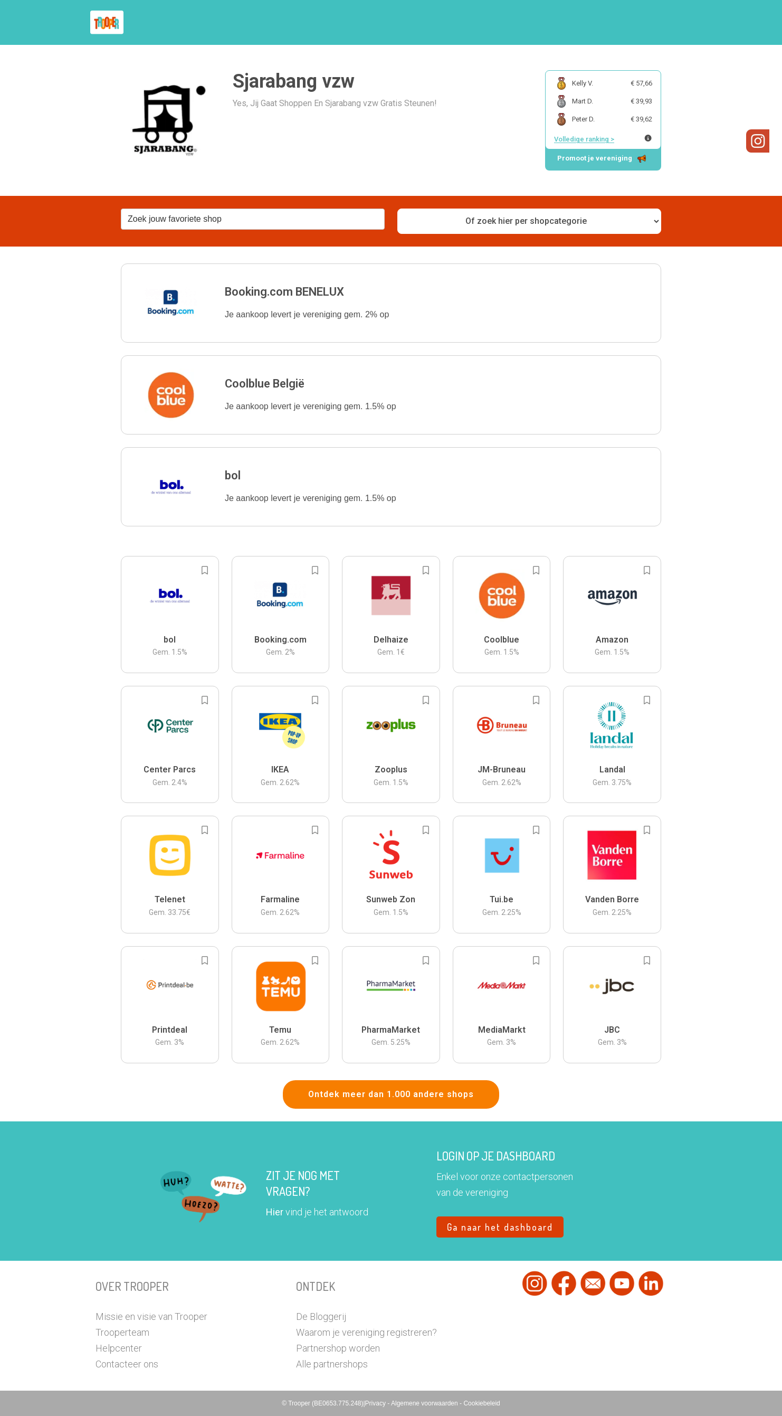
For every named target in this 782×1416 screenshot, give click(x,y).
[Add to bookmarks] (204, 570)
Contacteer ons (127, 1364)
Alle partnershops (332, 1364)
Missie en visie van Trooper (151, 1316)
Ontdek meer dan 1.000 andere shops (391, 1094)
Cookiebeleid (481, 1403)
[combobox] (253, 219)
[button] (391, 303)
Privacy (376, 1403)
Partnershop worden (338, 1348)
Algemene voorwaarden (425, 1403)
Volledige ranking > (584, 139)
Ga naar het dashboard (500, 1227)
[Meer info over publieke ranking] (648, 138)
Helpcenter (119, 1348)
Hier (274, 1211)
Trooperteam (122, 1332)
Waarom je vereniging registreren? (366, 1332)
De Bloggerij (321, 1316)
